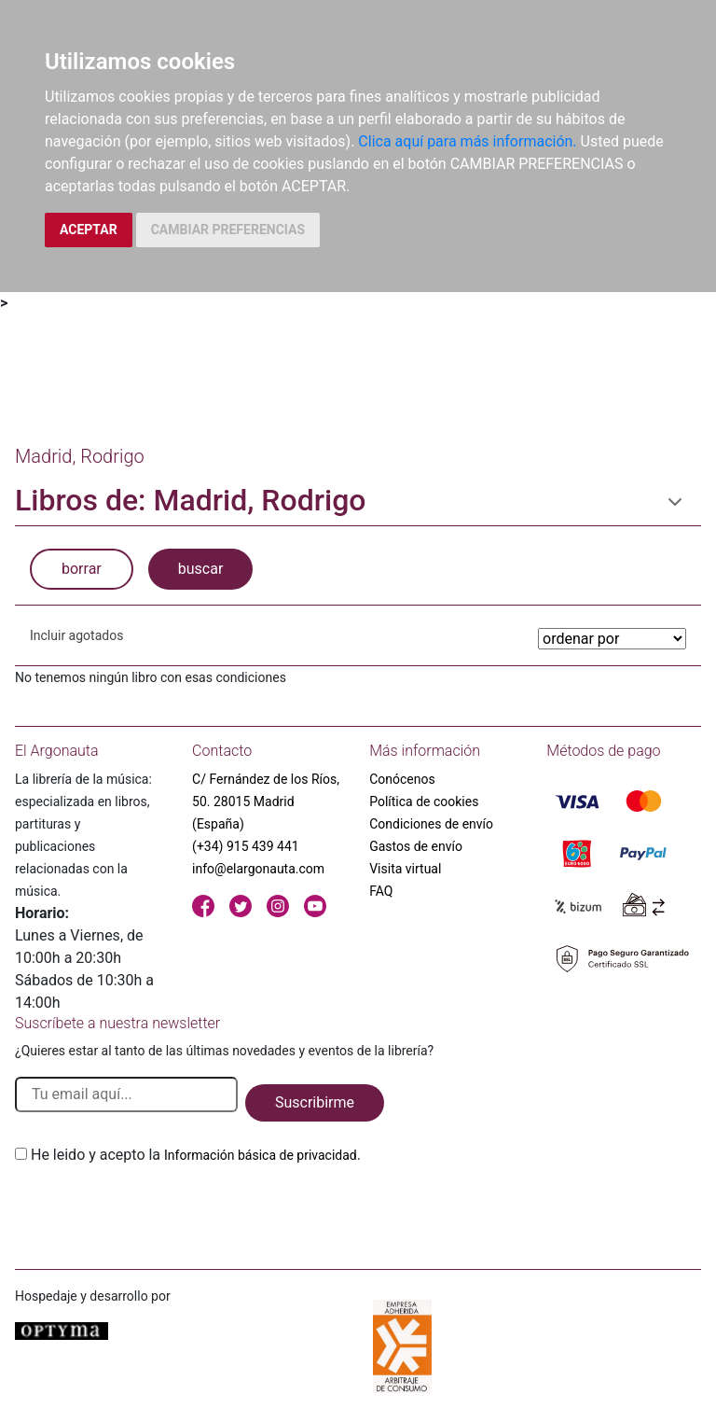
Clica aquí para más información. (467, 141)
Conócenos (402, 779)
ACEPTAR (88, 229)
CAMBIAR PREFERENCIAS (228, 229)
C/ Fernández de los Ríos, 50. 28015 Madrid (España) (265, 801)
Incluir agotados (76, 635)
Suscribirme (314, 1102)
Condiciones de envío (431, 823)
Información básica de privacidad (260, 1155)
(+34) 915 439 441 (245, 846)
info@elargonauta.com (258, 868)
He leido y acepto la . (196, 1155)
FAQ (380, 891)
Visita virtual (405, 868)
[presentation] (156, 1210)
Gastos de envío (415, 846)
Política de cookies (423, 801)
